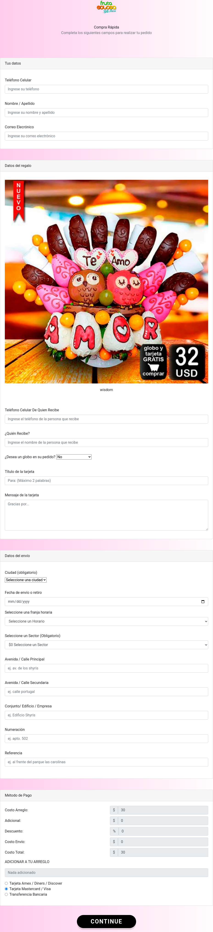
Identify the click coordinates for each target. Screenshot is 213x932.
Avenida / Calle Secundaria (26, 682)
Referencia (13, 753)
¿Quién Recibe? (17, 433)
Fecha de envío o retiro (23, 592)
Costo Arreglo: (16, 810)
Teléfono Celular (18, 80)
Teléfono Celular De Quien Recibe (32, 410)
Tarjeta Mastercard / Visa (30, 889)
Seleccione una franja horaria (28, 612)
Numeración (15, 729)
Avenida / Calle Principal (25, 659)
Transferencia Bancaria (28, 894)
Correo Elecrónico (19, 127)
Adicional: (13, 820)
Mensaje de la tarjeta (22, 495)
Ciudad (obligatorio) (21, 572)
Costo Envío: (15, 842)
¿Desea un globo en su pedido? (30, 457)
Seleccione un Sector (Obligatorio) (32, 636)
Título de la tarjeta (19, 471)
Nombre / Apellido (20, 103)
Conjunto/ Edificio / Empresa (28, 706)
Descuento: (14, 831)
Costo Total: (14, 852)
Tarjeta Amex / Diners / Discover (35, 883)
